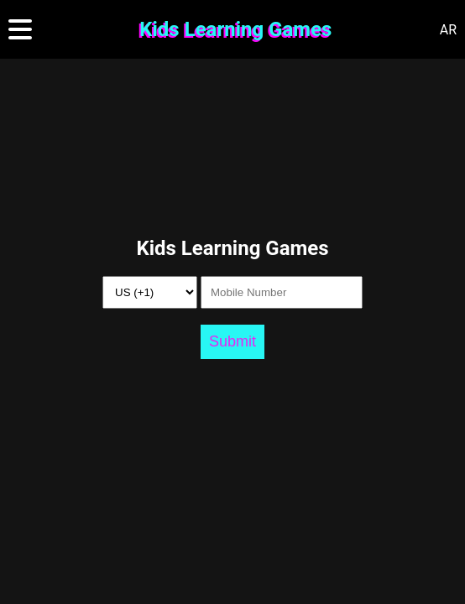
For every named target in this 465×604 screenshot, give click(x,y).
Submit (232, 341)
